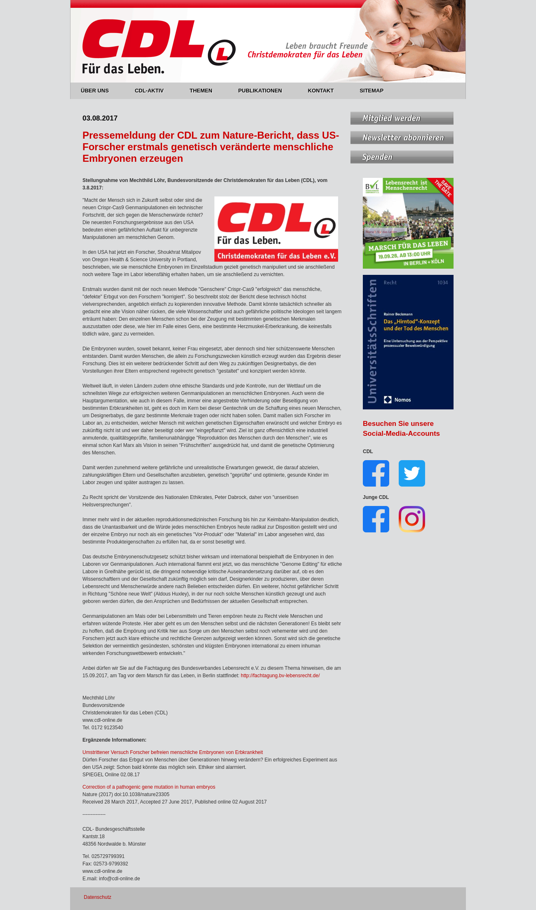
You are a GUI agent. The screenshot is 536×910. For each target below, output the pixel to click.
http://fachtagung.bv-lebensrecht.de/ (280, 675)
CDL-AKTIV (154, 90)
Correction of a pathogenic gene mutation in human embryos (148, 787)
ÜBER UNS (99, 90)
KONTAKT (325, 90)
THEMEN (206, 90)
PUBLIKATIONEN (265, 90)
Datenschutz (97, 897)
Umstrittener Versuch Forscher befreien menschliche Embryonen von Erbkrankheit (172, 752)
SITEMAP (371, 90)
